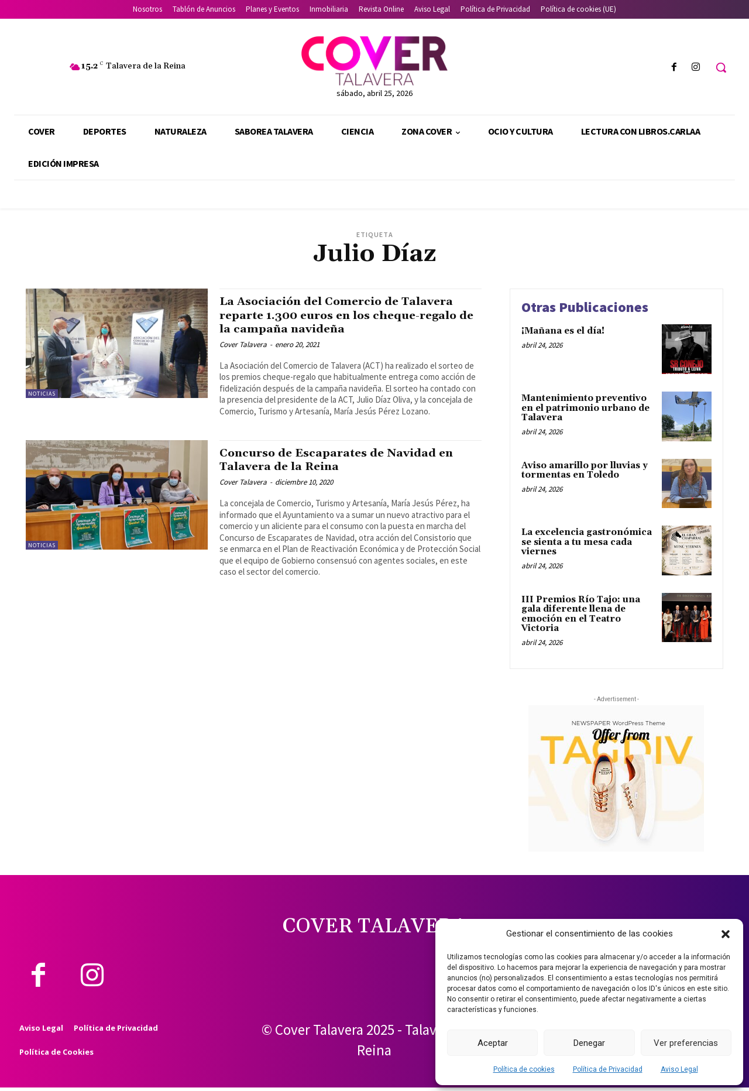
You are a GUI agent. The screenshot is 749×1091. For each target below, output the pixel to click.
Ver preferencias (686, 1043)
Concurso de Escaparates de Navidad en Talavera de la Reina (345, 459)
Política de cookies (524, 1069)
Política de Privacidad (608, 1069)
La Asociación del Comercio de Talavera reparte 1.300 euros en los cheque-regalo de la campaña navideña (349, 315)
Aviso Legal (679, 1069)
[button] (725, 934)
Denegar (589, 1043)
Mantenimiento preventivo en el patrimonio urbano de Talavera (585, 408)
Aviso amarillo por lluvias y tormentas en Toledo (584, 470)
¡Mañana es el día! (562, 331)
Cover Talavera (243, 344)
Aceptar (492, 1043)
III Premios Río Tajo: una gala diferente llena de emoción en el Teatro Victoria (580, 614)
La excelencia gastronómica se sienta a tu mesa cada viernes (586, 542)
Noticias (42, 393)
